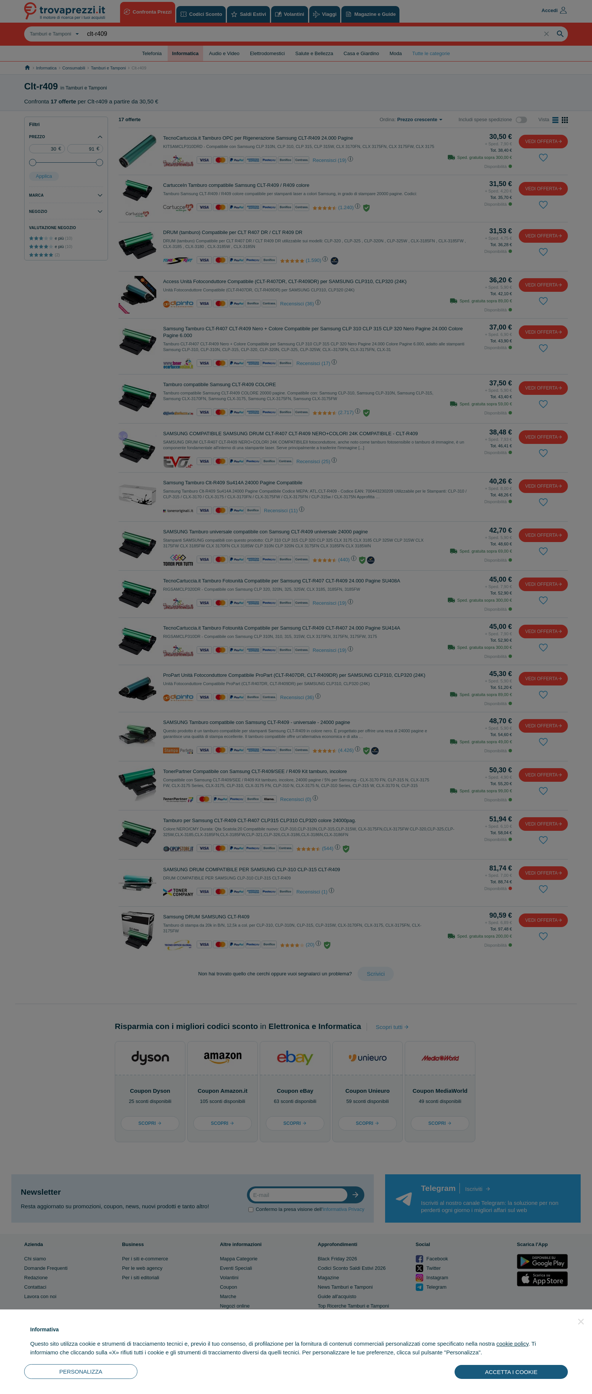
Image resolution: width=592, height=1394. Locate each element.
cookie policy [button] (512, 1343)
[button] (581, 1321)
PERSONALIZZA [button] (80, 1371)
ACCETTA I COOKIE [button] (511, 1372)
